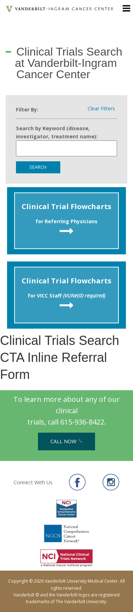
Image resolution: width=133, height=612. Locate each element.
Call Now (66, 441)
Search (37, 167)
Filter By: (27, 109)
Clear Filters (101, 108)
